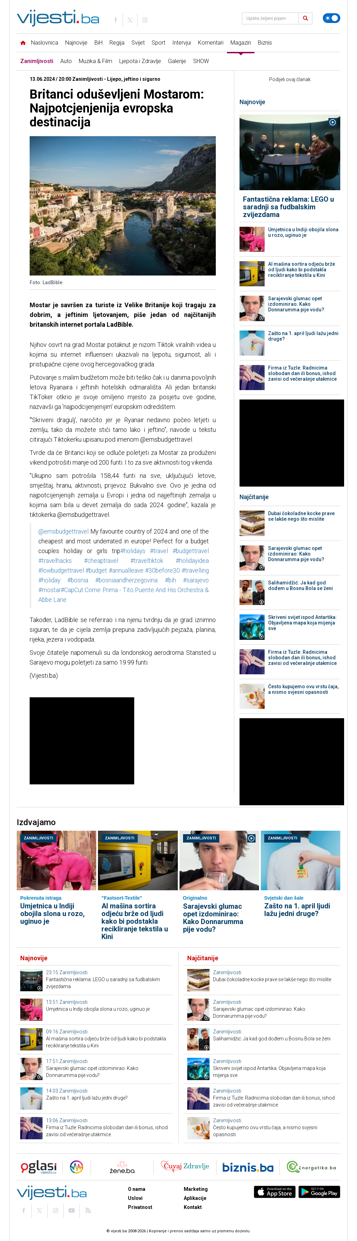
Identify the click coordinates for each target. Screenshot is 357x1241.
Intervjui (181, 42)
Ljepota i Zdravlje (140, 61)
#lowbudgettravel (61, 570)
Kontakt (193, 1207)
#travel (159, 551)
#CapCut (72, 590)
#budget (96, 570)
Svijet (138, 42)
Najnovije (76, 42)
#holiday (49, 580)
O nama (136, 1189)
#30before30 (162, 570)
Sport (158, 42)
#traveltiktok (146, 560)
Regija (116, 42)
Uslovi (135, 1198)
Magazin (240, 42)
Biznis (265, 42)
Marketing (196, 1189)
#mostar (49, 590)
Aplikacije (195, 1198)
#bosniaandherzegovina (126, 580)
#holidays (132, 551)
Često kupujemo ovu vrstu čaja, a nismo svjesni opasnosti (303, 689)
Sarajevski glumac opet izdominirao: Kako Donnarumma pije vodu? (296, 304)
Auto (66, 61)
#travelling (195, 570)
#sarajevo (196, 580)
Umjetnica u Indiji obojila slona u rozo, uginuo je (303, 232)
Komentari (210, 42)
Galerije (177, 61)
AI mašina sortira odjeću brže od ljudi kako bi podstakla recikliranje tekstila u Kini (301, 269)
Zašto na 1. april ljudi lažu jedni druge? (303, 336)
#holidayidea (192, 560)
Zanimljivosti (36, 61)
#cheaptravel (101, 560)
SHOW (201, 61)
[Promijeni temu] (331, 18)
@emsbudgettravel (63, 531)
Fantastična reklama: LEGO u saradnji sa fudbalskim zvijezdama (288, 207)
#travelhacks (55, 560)
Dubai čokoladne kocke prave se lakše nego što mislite (301, 516)
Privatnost (140, 1207)
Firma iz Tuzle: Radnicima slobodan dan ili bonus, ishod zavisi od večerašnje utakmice (302, 373)
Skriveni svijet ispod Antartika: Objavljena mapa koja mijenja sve (302, 622)
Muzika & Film (95, 61)
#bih (170, 580)
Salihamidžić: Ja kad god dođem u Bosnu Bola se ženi (300, 585)
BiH (98, 42)
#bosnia (77, 580)
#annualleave (126, 570)
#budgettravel (191, 551)
